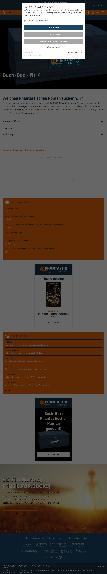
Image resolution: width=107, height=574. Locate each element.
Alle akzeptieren (53, 27)
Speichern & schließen (53, 34)
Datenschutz (78, 52)
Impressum (69, 52)
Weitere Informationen (53, 47)
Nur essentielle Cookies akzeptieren (53, 41)
